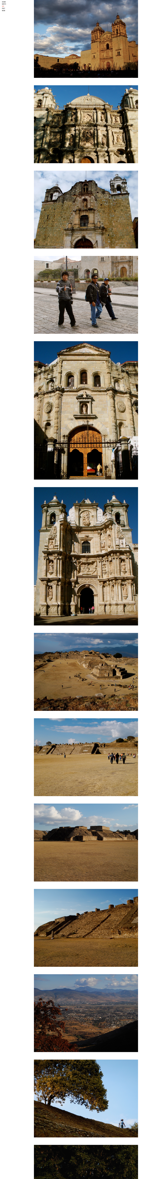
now (3, 11)
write (4, 4)
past (3, 8)
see (3, 6)
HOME (4, 2)
